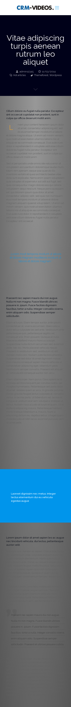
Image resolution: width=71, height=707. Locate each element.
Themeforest (41, 75)
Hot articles (19, 75)
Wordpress (55, 75)
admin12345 (27, 71)
